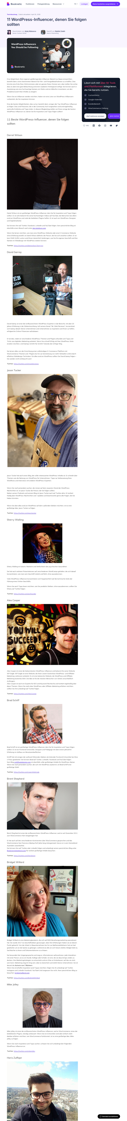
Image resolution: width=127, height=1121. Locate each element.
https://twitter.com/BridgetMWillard (27, 978)
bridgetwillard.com (22, 973)
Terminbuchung (12, 14)
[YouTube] (111, 126)
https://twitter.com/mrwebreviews (26, 364)
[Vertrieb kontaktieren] (109, 1116)
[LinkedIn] (93, 126)
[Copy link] (116, 126)
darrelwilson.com (39, 228)
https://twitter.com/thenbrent (24, 856)
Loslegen (84, 4)
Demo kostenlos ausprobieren (105, 4)
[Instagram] (105, 126)
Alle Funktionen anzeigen (95, 116)
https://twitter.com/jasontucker (25, 513)
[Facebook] (99, 126)
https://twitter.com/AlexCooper (25, 694)
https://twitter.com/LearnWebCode (26, 772)
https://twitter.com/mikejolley (24, 1051)
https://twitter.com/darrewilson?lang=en (28, 246)
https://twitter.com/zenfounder (25, 594)
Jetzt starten (114, 116)
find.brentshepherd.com (16, 851)
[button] (58, 4)
